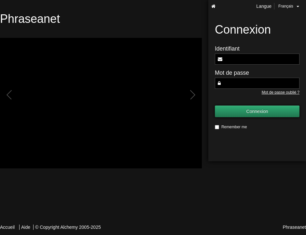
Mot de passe (232, 73)
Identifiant (227, 48)
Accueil (7, 227)
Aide (25, 227)
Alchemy (69, 227)
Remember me (231, 127)
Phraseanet (294, 227)
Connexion (257, 111)
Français (288, 6)
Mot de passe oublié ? (280, 92)
